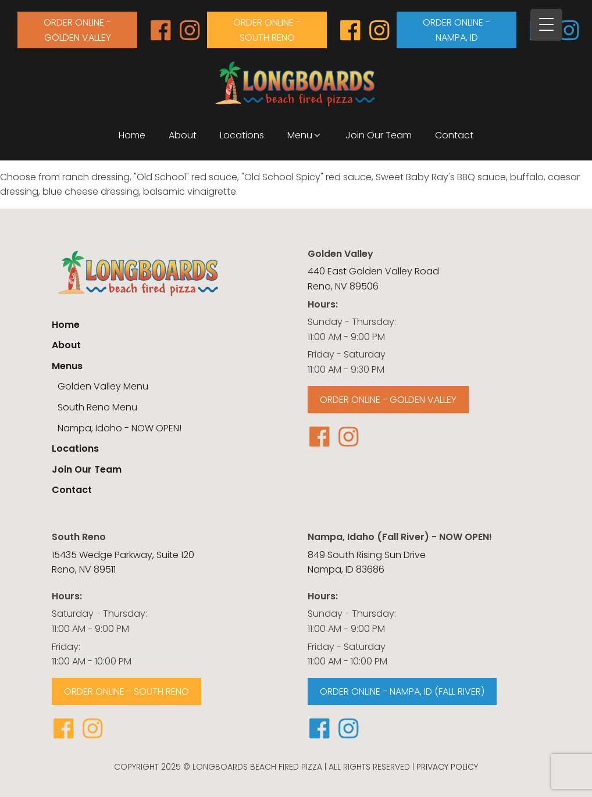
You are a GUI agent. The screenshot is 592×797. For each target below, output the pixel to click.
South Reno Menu (97, 407)
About (183, 135)
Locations (242, 135)
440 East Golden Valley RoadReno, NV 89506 (373, 279)
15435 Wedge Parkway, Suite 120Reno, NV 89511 (123, 562)
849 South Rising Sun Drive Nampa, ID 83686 (367, 562)
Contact (454, 135)
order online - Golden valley (77, 30)
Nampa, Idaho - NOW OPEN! (119, 428)
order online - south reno (267, 30)
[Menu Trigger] (546, 25)
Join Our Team (378, 135)
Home (132, 135)
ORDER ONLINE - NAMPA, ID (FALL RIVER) (402, 691)
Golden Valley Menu (103, 386)
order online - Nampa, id (456, 30)
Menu (304, 135)
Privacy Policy (447, 767)
